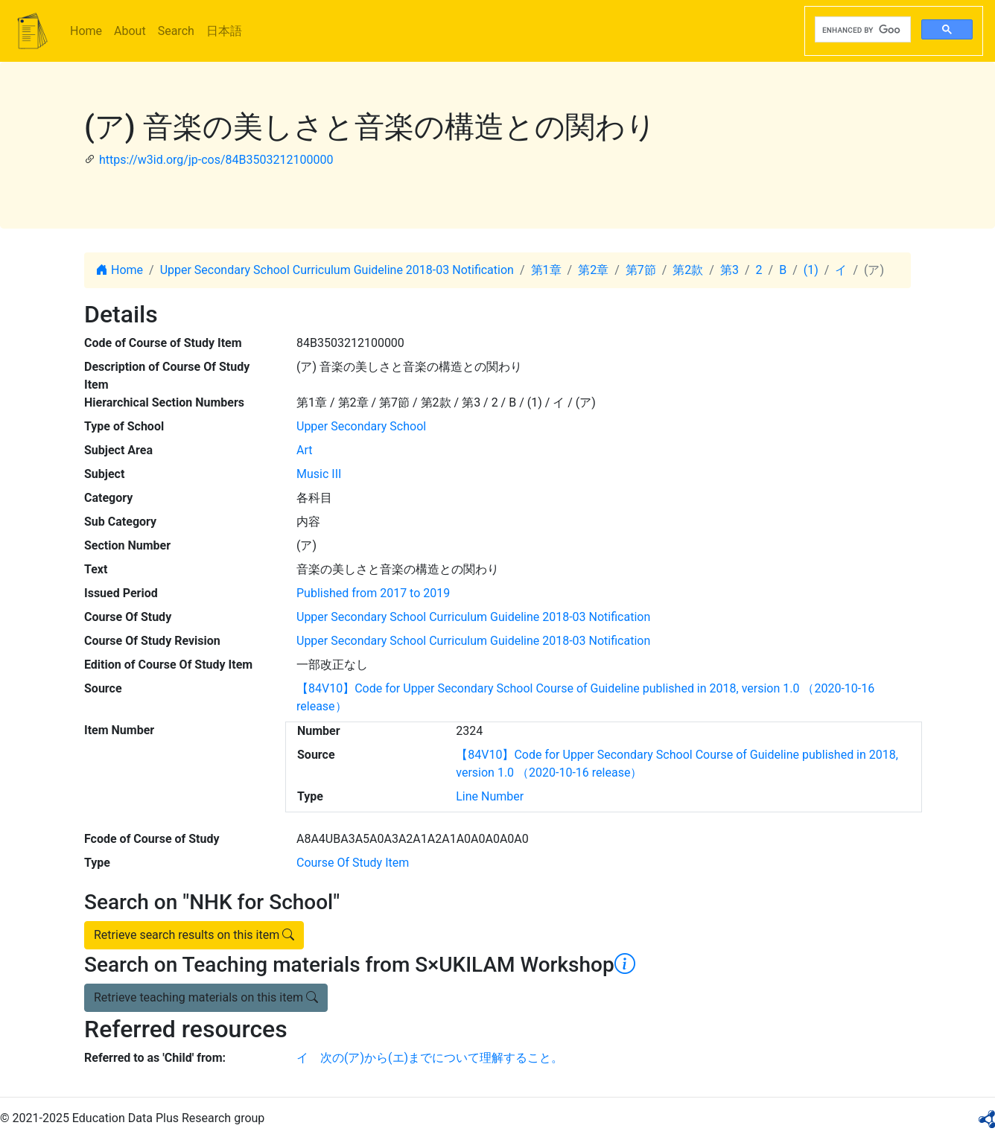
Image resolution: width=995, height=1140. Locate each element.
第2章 (593, 270)
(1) (811, 270)
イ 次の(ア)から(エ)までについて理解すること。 (429, 1058)
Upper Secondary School (361, 426)
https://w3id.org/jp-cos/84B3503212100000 (216, 160)
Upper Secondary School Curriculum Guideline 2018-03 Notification (337, 270)
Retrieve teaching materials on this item (206, 997)
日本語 (224, 31)
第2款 (688, 270)
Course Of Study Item (352, 863)
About (130, 31)
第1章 (546, 270)
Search (176, 31)
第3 (729, 270)
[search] (861, 30)
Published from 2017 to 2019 (373, 593)
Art (304, 450)
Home (86, 31)
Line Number (490, 796)
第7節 (641, 270)
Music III (318, 474)
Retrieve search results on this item (194, 935)
